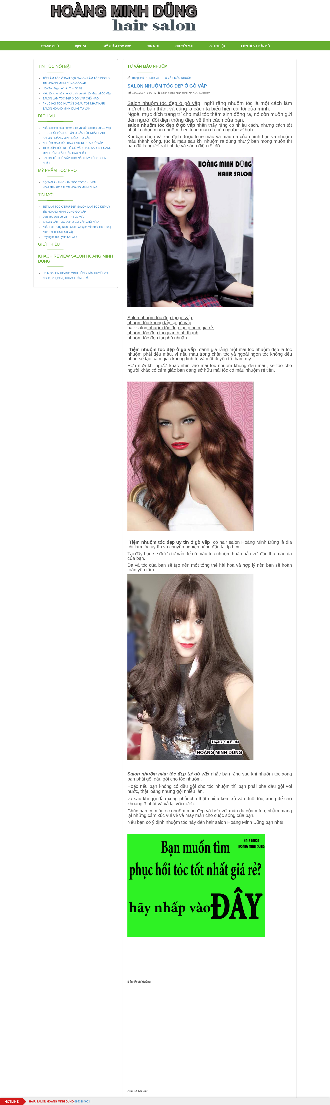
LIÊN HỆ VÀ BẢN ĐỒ (255, 46)
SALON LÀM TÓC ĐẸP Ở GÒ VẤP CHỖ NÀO (71, 98)
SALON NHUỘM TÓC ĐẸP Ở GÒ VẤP (167, 85)
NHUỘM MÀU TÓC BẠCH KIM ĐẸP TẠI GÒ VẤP (73, 143)
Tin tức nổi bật (55, 66)
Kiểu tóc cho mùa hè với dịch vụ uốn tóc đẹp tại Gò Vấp (77, 93)
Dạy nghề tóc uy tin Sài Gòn (60, 237)
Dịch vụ (81, 46)
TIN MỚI (153, 46)
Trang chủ (50, 46)
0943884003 (59, 1101)
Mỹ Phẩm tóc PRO (117, 46)
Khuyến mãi (184, 46)
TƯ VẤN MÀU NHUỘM (147, 66)
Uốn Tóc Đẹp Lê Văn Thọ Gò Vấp (63, 88)
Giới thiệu (217, 46)
